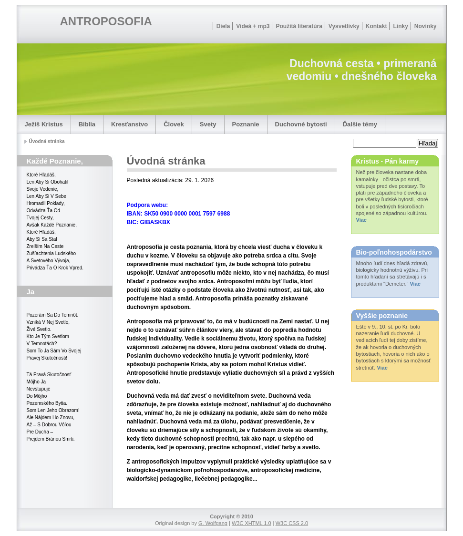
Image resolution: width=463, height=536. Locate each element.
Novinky (425, 26)
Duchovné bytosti (301, 124)
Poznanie (245, 124)
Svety (208, 124)
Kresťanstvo (129, 124)
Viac (361, 220)
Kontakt (376, 26)
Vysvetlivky (344, 26)
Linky (400, 26)
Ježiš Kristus (44, 124)
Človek (174, 124)
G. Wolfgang (212, 523)
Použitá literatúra (299, 26)
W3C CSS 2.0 (292, 523)
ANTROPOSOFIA (106, 21)
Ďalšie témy (360, 124)
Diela (223, 26)
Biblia (87, 124)
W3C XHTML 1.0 (251, 523)
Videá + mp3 (252, 26)
